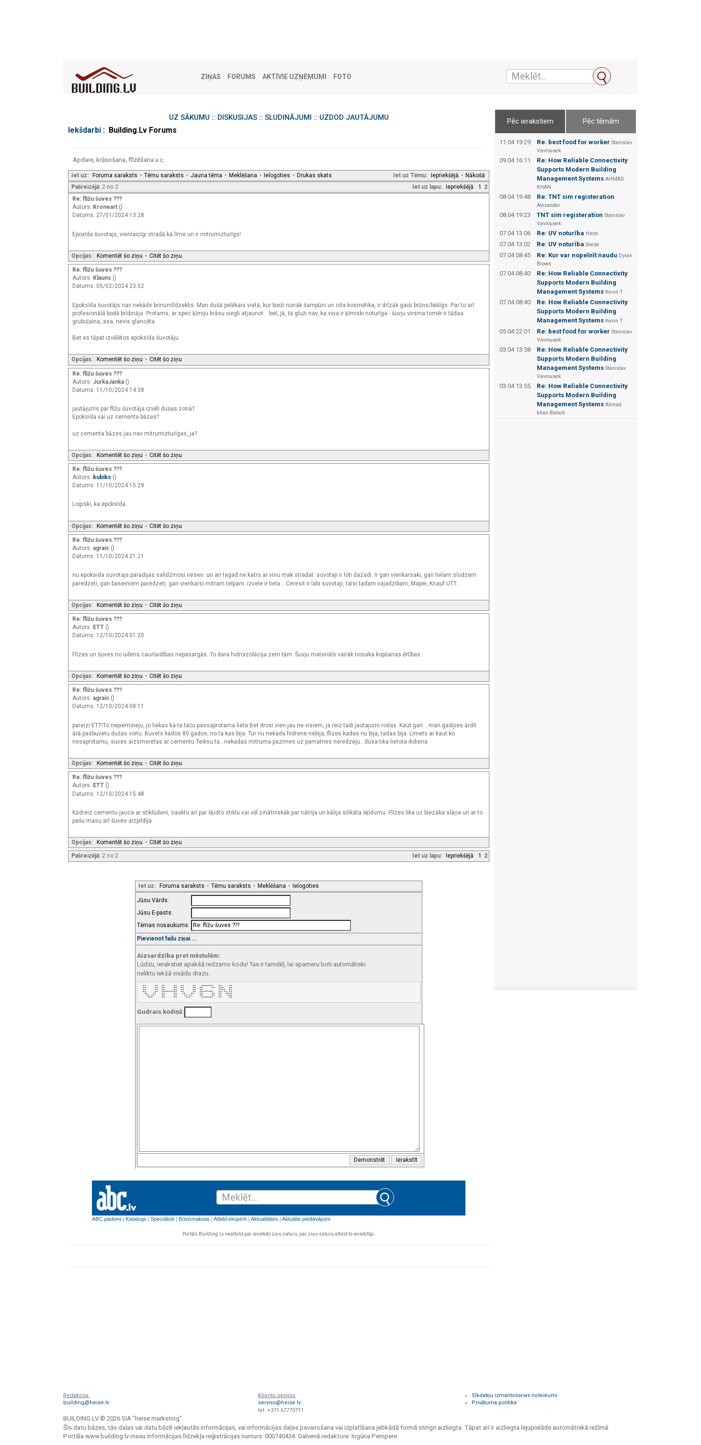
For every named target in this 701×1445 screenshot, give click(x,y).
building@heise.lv (86, 1402)
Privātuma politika (494, 1402)
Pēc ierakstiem (530, 121)
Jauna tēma (206, 175)
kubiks (103, 477)
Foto (342, 76)
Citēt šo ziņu (165, 255)
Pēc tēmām (601, 121)
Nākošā (475, 175)
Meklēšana (243, 175)
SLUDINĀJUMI (288, 117)
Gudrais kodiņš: (160, 1011)
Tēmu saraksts (164, 175)
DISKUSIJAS (237, 117)
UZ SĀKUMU (189, 117)
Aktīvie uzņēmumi (294, 76)
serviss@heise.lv (279, 1402)
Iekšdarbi (84, 130)
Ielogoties (277, 175)
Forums (241, 76)
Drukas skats (314, 175)
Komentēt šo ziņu (120, 255)
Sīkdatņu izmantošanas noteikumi (514, 1395)
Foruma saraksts (114, 175)
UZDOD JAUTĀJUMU (354, 117)
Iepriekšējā (445, 175)
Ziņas (211, 76)
